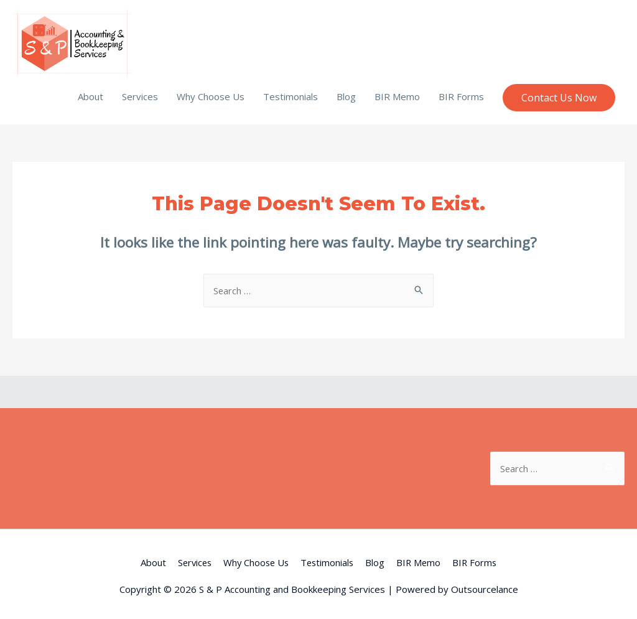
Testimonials (290, 92)
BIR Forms (461, 92)
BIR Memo (397, 92)
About (90, 92)
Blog (346, 92)
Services (140, 92)
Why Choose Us (210, 92)
